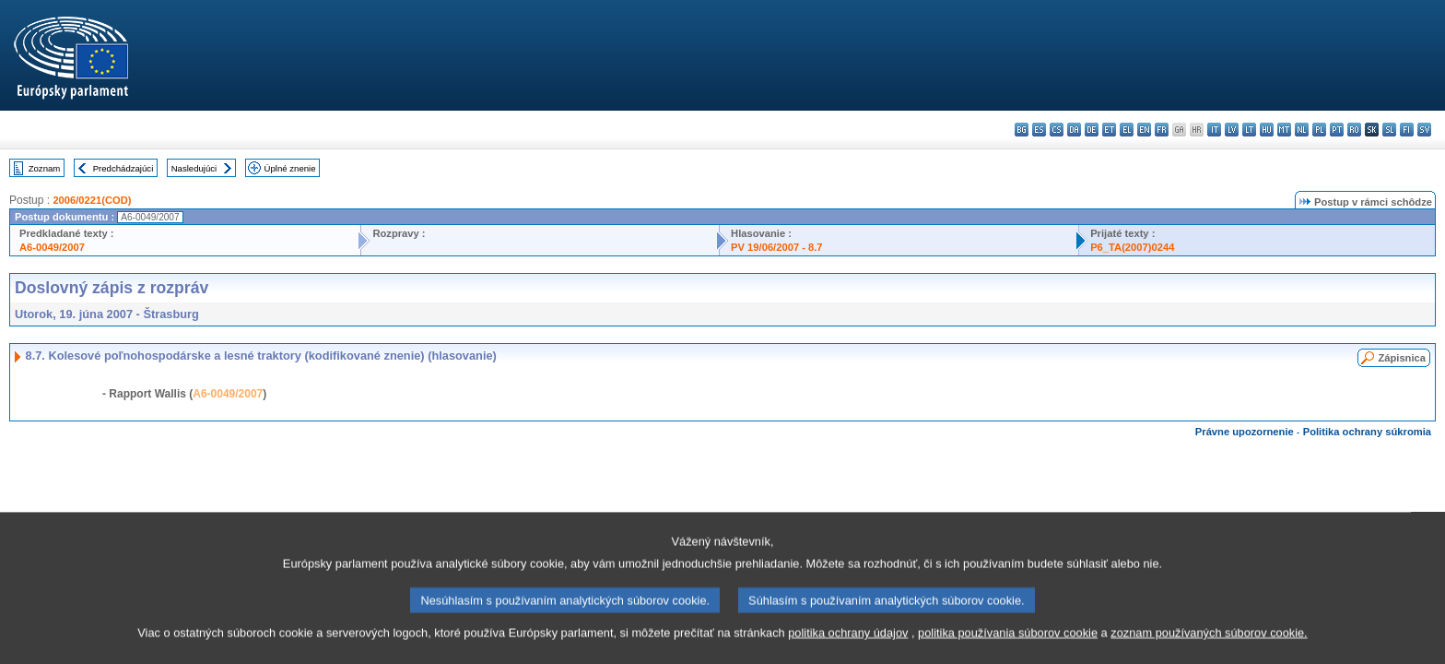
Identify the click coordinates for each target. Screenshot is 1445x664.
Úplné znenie (290, 168)
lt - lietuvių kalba (1249, 129)
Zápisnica (1402, 357)
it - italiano (1214, 129)
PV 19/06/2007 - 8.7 (777, 247)
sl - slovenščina (1389, 129)
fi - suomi (1407, 129)
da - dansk (1074, 129)
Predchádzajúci (123, 168)
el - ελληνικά (1127, 129)
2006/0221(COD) (92, 200)
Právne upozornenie (1244, 431)
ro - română (1354, 129)
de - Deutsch (1091, 129)
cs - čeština (1056, 129)
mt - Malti (1284, 129)
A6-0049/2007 (52, 247)
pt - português (1337, 129)
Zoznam (45, 168)
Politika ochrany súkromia (1367, 431)
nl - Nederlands (1302, 129)
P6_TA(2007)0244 (1132, 247)
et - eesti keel (1109, 129)
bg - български (1021, 129)
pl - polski (1319, 129)
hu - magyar (1267, 129)
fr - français (1162, 129)
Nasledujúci (194, 168)
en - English (1144, 129)
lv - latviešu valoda (1232, 129)
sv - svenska (1424, 129)
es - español (1039, 129)
